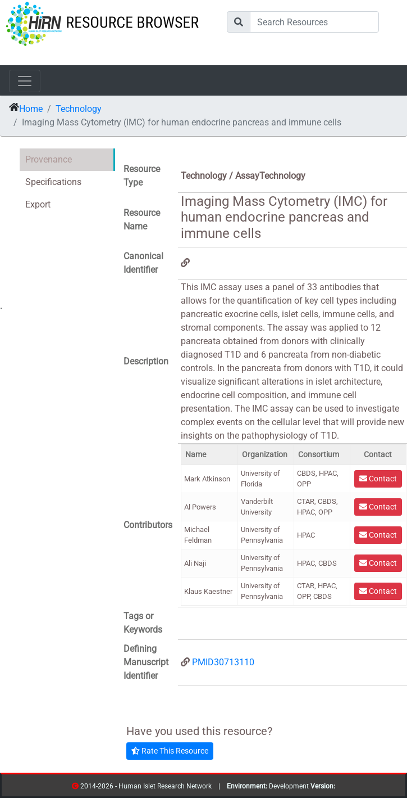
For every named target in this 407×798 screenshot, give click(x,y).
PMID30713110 (223, 662)
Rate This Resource (169, 750)
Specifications (53, 182)
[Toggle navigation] (24, 81)
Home (31, 108)
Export (38, 204)
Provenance (48, 159)
